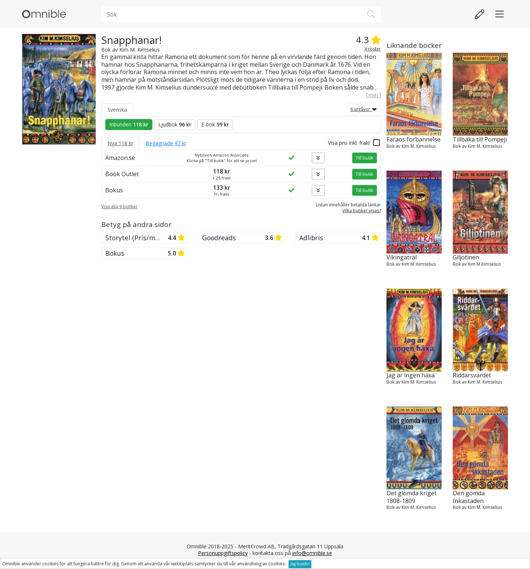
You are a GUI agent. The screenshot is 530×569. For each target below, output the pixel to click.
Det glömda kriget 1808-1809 (411, 497)
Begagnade (166, 143)
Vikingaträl (401, 257)
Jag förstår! (300, 563)
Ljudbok (174, 124)
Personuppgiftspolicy (223, 552)
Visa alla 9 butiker (119, 207)
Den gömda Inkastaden (469, 497)
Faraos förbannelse (413, 139)
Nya (120, 143)
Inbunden (128, 124)
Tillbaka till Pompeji (480, 139)
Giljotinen (466, 257)
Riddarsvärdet (472, 375)
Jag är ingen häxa (410, 375)
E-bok (215, 124)
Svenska (117, 109)
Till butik (365, 157)
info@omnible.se (312, 552)
